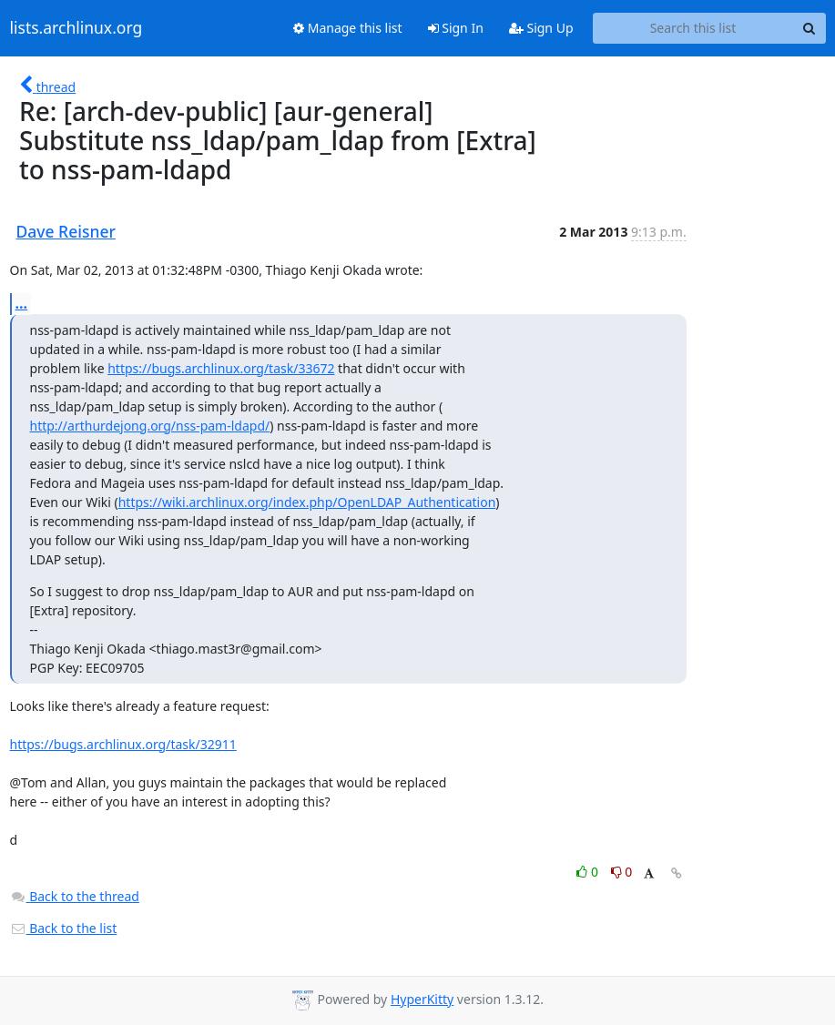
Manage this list (347, 27)
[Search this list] (693, 28)
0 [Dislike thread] (622, 871)
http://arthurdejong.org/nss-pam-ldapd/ (150, 425)
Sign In (456, 27)
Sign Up (541, 27)
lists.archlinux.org (76, 28)
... (21, 303)
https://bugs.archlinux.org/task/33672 (220, 368)
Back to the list (63, 928)
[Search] (809, 28)
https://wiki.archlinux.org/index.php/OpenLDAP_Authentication (307, 502)
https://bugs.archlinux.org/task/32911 (123, 744)
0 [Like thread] (588, 871)
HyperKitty (422, 999)
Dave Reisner (66, 231)
